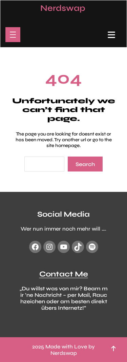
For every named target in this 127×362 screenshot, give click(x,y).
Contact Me (63, 273)
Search (85, 164)
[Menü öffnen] (12, 34)
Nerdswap (62, 8)
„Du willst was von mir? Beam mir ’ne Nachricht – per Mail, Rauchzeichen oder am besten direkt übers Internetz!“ (64, 298)
